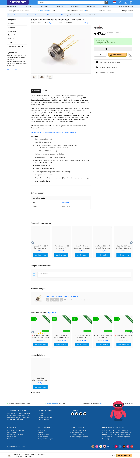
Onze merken (11, 6)
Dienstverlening (77, 427)
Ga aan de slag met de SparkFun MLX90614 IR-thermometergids (53, 132)
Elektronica (28, 6)
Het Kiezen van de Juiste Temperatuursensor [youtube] (117, 432)
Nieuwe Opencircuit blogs (113, 427)
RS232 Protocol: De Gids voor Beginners (116, 437)
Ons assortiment (44, 434)
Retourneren (11, 432)
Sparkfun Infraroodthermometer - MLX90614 (62, 296)
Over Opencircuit (45, 427)
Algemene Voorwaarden (15, 434)
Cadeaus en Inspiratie (125, 6)
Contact (130, 10)
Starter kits (75, 6)
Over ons (41, 430)
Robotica (60, 6)
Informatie (11, 427)
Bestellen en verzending (15, 430)
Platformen (44, 6)
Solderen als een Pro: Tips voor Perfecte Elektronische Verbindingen (117, 430)
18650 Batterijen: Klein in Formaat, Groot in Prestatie (117, 434)
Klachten (10, 439)
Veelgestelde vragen (45, 439)
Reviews (41, 432)
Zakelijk (124, 10)
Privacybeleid (11, 437)
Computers (91, 6)
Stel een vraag (43, 273)
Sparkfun (62, 202)
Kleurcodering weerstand (79, 437)
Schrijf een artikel (76, 432)
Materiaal (106, 6)
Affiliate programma (77, 434)
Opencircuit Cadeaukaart (78, 430)
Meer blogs (105, 439)
